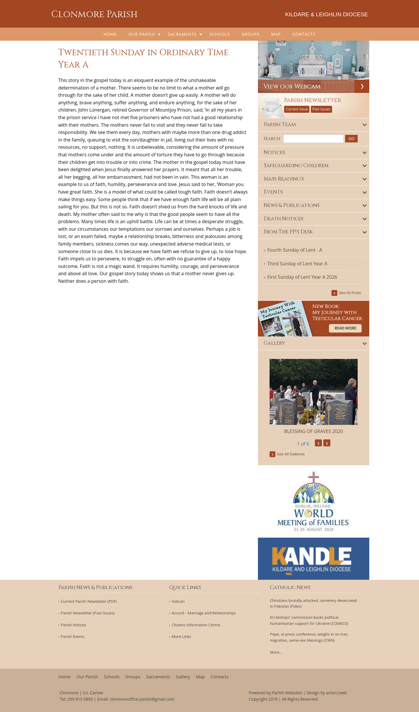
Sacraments (182, 34)
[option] (314, 397)
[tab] (314, 124)
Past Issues (322, 109)
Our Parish (142, 34)
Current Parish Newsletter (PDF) (89, 601)
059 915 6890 (80, 699)
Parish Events (72, 636)
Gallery (183, 677)
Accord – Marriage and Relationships (204, 613)
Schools (219, 34)
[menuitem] (110, 34)
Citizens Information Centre (196, 625)
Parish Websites (287, 692)
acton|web (336, 692)
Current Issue (297, 109)
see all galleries (291, 454)
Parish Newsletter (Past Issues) (88, 613)
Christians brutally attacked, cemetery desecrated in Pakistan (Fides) (313, 603)
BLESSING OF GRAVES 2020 (314, 431)
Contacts (304, 34)
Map (276, 34)
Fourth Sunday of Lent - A (295, 250)
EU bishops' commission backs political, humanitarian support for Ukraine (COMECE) (309, 620)
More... (276, 652)
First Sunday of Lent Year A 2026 (302, 277)
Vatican (178, 601)
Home (110, 34)
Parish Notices (73, 625)
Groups (251, 34)
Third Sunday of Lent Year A (297, 263)
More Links (181, 636)
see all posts (350, 293)
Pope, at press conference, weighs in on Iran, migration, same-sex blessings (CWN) (309, 637)
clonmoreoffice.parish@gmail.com (142, 699)
